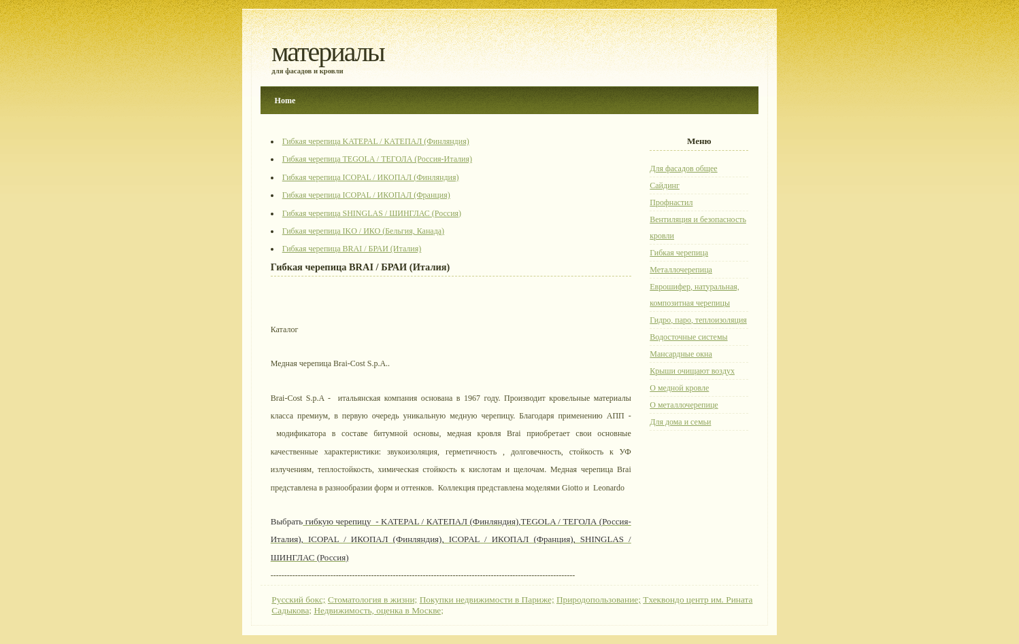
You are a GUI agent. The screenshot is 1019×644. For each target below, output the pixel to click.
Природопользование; (598, 599)
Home (285, 100)
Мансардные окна (681, 354)
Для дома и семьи (680, 422)
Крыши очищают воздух (692, 371)
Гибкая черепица (679, 252)
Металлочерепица (681, 269)
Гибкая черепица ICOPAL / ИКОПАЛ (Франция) (366, 195)
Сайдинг (665, 185)
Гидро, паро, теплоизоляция (698, 320)
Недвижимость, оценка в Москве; (379, 610)
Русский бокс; (298, 599)
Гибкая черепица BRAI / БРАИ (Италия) (352, 248)
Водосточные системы (688, 337)
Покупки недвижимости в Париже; (487, 599)
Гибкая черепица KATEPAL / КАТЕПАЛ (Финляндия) (375, 141)
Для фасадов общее (683, 168)
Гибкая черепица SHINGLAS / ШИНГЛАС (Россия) (371, 213)
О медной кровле (679, 388)
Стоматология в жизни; (372, 599)
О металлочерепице (684, 405)
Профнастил (671, 202)
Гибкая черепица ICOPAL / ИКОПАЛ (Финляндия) (370, 177)
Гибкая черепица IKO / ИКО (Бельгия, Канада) (363, 231)
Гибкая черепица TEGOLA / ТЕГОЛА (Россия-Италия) (377, 159)
